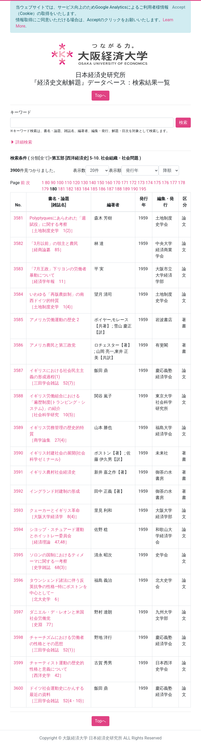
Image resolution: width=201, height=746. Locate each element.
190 (134, 188)
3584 (18, 294)
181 (61, 188)
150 (100, 182)
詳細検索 (21, 142)
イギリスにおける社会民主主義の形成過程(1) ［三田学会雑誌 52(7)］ (57, 377)
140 (92, 182)
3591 (18, 472)
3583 (18, 268)
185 (93, 188)
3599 (18, 662)
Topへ (100, 95)
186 (101, 188)
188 (118, 188)
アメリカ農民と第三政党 (53, 345)
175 (157, 182)
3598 (18, 637)
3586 (18, 345)
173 (140, 182)
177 (173, 182)
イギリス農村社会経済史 (53, 472)
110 (68, 182)
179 (45, 188)
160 (108, 182)
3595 (18, 554)
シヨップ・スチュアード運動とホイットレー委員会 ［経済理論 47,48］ (57, 536)
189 (126, 188)
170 (116, 182)
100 (60, 182)
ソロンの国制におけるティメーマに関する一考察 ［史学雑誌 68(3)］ (57, 561)
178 (181, 182)
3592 (18, 491)
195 (142, 188)
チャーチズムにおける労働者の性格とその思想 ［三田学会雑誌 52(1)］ (57, 643)
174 (149, 182)
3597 (18, 612)
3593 (18, 510)
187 (110, 188)
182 (69, 188)
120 (76, 182)
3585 (18, 319)
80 (47, 182)
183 (77, 188)
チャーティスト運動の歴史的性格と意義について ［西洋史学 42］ (57, 669)
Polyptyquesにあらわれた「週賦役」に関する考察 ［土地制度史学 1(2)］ (58, 224)
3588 (18, 395)
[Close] (179, 7)
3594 (18, 529)
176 (165, 182)
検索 (183, 122)
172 (132, 182)
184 (85, 188)
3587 (18, 370)
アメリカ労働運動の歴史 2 (54, 319)
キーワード (20, 112)
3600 (18, 688)
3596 (18, 580)
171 (125, 182)
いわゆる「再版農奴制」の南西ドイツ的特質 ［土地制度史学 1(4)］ (57, 300)
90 (53, 182)
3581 (18, 218)
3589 (18, 427)
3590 (18, 453)
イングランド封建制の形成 (55, 491)
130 (84, 182)
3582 (18, 243)
